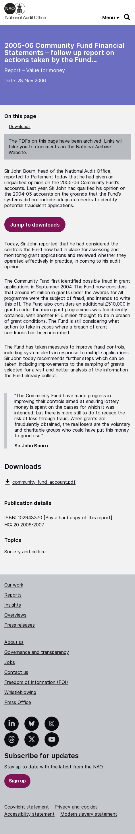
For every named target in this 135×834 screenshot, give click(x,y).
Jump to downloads (35, 225)
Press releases (19, 625)
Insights (12, 605)
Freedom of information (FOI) (36, 682)
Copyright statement (26, 807)
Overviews (15, 615)
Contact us (16, 672)
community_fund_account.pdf (40, 482)
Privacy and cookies (76, 807)
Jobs (9, 662)
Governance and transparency (36, 652)
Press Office (17, 702)
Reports (13, 595)
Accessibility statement (29, 814)
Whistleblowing (20, 692)
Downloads (19, 126)
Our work (13, 585)
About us (14, 642)
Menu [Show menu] (108, 17)
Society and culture (25, 551)
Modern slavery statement (88, 814)
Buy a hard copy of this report (78, 517)
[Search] (127, 17)
